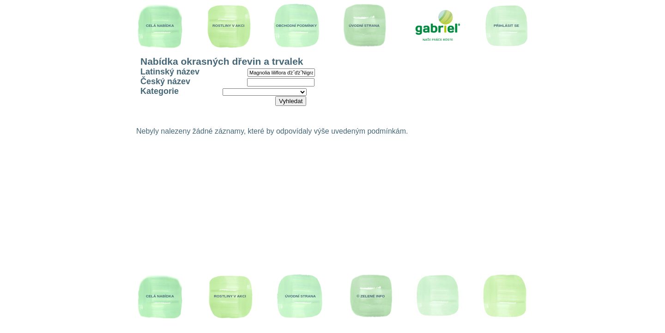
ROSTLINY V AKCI (228, 26)
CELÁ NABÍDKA (160, 26)
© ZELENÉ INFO (371, 296)
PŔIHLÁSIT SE (506, 26)
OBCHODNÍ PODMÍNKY (296, 26)
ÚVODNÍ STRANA (364, 26)
